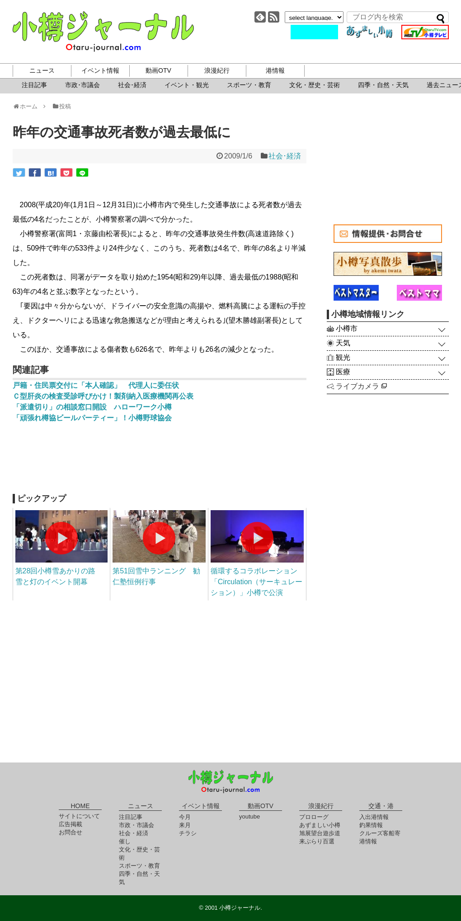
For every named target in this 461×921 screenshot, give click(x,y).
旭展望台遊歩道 (319, 833)
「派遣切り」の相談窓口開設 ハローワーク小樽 (92, 407)
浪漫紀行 (217, 70)
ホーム (28, 106)
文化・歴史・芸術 (314, 84)
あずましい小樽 (319, 825)
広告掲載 (70, 824)
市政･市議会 (82, 84)
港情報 (275, 70)
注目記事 (34, 84)
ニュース (42, 70)
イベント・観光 (187, 84)
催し (125, 841)
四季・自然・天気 (383, 84)
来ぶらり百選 (316, 841)
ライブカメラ (361, 386)
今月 (185, 817)
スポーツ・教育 (249, 84)
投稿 (61, 106)
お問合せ (70, 832)
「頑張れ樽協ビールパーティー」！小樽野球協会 (92, 418)
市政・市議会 (136, 825)
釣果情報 (371, 825)
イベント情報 (100, 70)
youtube (249, 816)
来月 (185, 825)
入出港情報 (374, 817)
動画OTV (158, 70)
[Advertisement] (159, 462)
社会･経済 (132, 84)
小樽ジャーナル (103, 31)
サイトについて (79, 816)
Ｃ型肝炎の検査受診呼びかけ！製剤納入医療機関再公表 (103, 396)
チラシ (188, 833)
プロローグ (314, 817)
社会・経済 (133, 833)
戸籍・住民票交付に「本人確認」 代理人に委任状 (99, 385)
